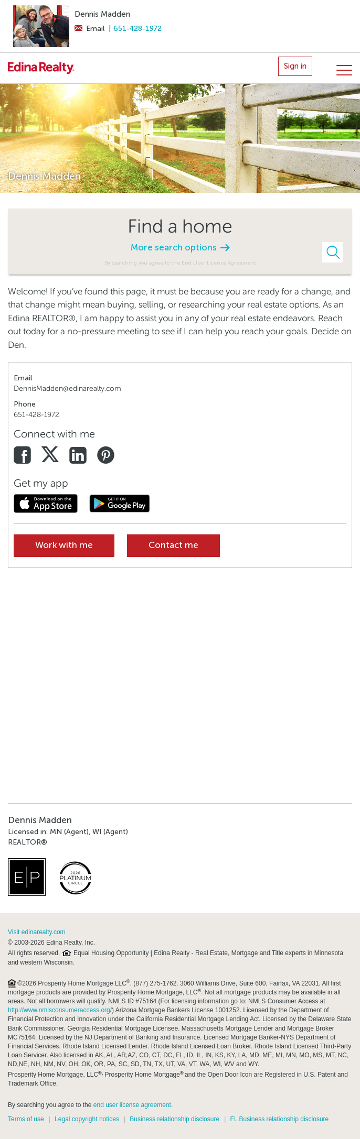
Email (89, 28)
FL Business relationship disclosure (279, 1119)
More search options (180, 248)
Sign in (295, 66)
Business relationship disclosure (174, 1119)
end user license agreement (132, 1105)
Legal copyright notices (87, 1119)
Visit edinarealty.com (37, 932)
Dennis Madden (102, 14)
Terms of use (26, 1119)
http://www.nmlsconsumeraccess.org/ (60, 1010)
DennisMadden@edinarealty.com (67, 388)
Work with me (64, 545)
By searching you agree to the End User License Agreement (180, 263)
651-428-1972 (137, 28)
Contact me (173, 545)
